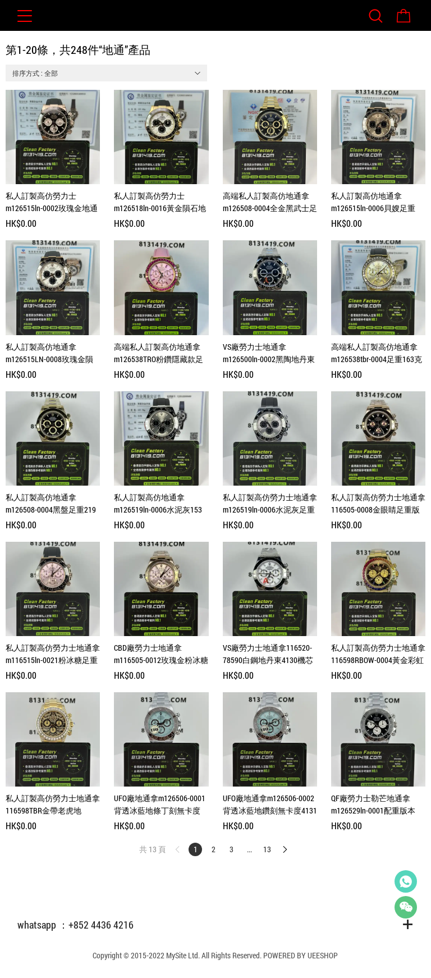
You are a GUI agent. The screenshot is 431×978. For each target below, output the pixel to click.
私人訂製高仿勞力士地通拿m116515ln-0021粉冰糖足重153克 (53, 654)
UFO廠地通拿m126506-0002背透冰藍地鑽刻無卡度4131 (270, 804)
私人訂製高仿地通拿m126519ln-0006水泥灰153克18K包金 (158, 504)
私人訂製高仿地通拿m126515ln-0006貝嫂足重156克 (373, 202)
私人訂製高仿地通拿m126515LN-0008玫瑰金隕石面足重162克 (49, 353)
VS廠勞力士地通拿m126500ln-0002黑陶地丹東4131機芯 (269, 353)
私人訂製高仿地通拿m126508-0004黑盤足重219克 (51, 504)
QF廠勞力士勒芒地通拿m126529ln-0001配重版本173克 (373, 805)
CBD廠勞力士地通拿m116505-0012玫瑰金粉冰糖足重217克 (161, 654)
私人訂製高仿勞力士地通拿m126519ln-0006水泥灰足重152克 (270, 504)
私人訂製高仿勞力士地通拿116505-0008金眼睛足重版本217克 (378, 504)
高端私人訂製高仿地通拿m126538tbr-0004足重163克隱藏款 (376, 353)
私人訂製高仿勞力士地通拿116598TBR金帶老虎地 (53, 804)
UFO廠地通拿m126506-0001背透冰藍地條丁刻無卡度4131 (159, 805)
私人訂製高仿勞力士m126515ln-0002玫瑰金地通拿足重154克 (52, 202)
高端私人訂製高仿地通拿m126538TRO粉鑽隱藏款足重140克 (158, 353)
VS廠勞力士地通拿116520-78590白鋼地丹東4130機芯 (268, 653)
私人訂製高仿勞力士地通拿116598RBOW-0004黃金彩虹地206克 (378, 654)
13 (267, 849)
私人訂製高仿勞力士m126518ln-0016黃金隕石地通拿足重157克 (160, 202)
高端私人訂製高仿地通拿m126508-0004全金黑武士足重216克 (270, 202)
